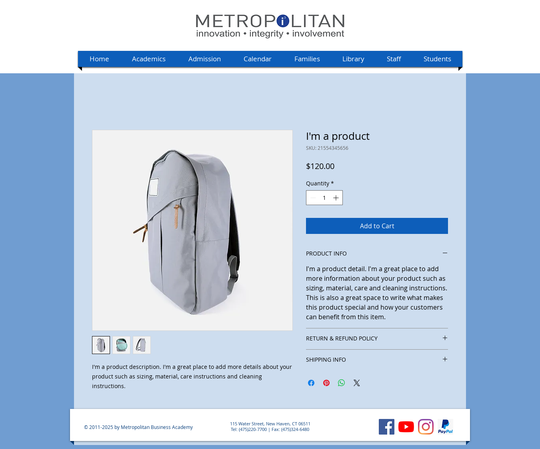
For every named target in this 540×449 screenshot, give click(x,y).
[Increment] (337, 198)
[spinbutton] (324, 198)
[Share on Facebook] (311, 383)
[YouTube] (406, 427)
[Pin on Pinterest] (326, 383)
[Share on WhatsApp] (341, 383)
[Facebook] (386, 427)
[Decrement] (312, 198)
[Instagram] (426, 427)
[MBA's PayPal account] (445, 427)
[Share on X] (357, 383)
